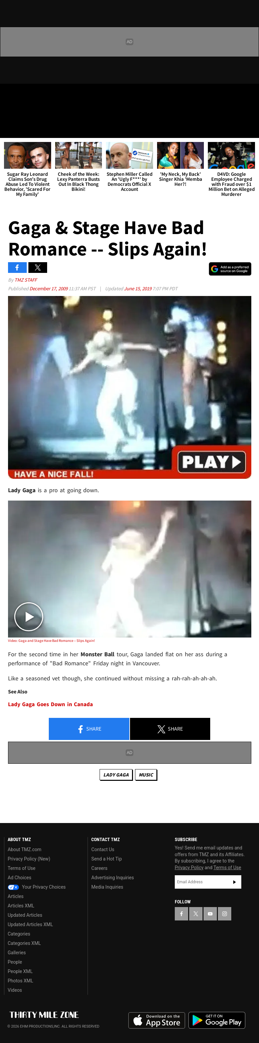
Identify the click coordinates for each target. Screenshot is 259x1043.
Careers (99, 868)
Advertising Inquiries (112, 877)
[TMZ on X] (26, 94)
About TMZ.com (24, 849)
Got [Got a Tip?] (22, 112)
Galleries (17, 952)
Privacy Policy (189, 867)
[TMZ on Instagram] (58, 94)
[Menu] (9, 128)
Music (146, 774)
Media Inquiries (107, 887)
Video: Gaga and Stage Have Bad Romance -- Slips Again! (51, 640)
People (15, 962)
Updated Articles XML (30, 924)
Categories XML (24, 943)
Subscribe (234, 882)
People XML (20, 971)
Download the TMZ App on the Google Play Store (216, 1020)
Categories (19, 934)
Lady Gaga (116, 774)
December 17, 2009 (49, 288)
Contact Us (102, 849)
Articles (16, 896)
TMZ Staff (25, 280)
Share (89, 729)
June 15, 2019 (138, 288)
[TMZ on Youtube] (42, 94)
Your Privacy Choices (37, 887)
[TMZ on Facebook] (10, 94)
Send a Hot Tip (106, 859)
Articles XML (21, 905)
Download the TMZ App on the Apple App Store (156, 1020)
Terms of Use (21, 868)
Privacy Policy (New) (29, 859)
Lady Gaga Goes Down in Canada (50, 704)
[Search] (249, 128)
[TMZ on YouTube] (210, 913)
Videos (15, 990)
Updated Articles (25, 915)
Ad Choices (19, 877)
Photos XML (20, 980)
